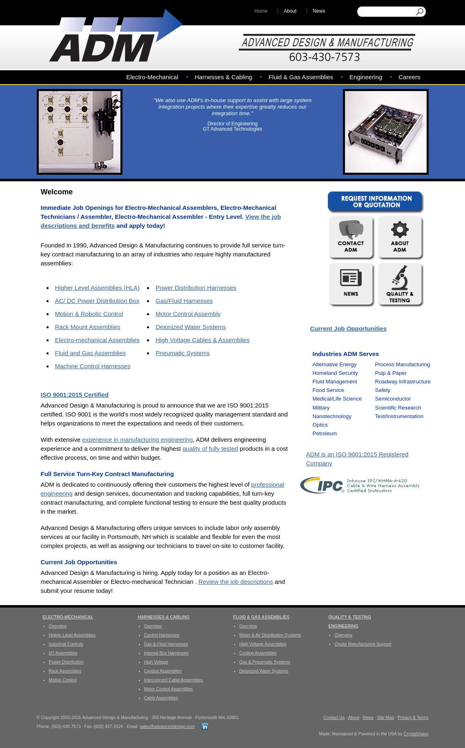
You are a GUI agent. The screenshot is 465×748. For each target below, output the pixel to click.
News (319, 11)
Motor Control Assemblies (168, 688)
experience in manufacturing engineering (137, 439)
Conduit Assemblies (163, 670)
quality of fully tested (210, 448)
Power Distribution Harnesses (196, 287)
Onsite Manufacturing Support (363, 643)
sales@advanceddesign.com (167, 726)
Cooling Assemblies (258, 652)
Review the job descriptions (235, 581)
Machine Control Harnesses (93, 366)
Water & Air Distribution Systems (270, 634)
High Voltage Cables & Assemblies (202, 339)
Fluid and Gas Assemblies (90, 353)
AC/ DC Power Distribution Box (97, 300)
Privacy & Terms (413, 717)
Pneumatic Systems (183, 353)
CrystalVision (415, 733)
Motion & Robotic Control (89, 313)
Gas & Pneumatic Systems (264, 661)
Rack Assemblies (65, 670)
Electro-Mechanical (152, 76)
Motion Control (62, 679)
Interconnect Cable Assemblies (173, 679)
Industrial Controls (66, 643)
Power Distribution (66, 661)
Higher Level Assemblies (72, 634)
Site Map (385, 717)
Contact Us (334, 717)
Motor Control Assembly (188, 313)
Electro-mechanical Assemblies (97, 339)
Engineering (365, 76)
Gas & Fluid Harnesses (166, 643)
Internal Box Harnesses (166, 652)
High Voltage (156, 661)
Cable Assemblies (161, 697)
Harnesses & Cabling (223, 76)
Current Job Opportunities (348, 328)
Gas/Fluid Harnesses (184, 300)
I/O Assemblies (63, 652)
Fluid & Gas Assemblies (301, 76)
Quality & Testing (349, 616)
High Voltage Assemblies (263, 643)
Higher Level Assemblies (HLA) (97, 287)
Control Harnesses (162, 634)
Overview (58, 625)
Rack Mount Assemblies (87, 326)
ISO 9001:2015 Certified (75, 394)
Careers (409, 76)
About (290, 11)
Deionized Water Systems (191, 326)
